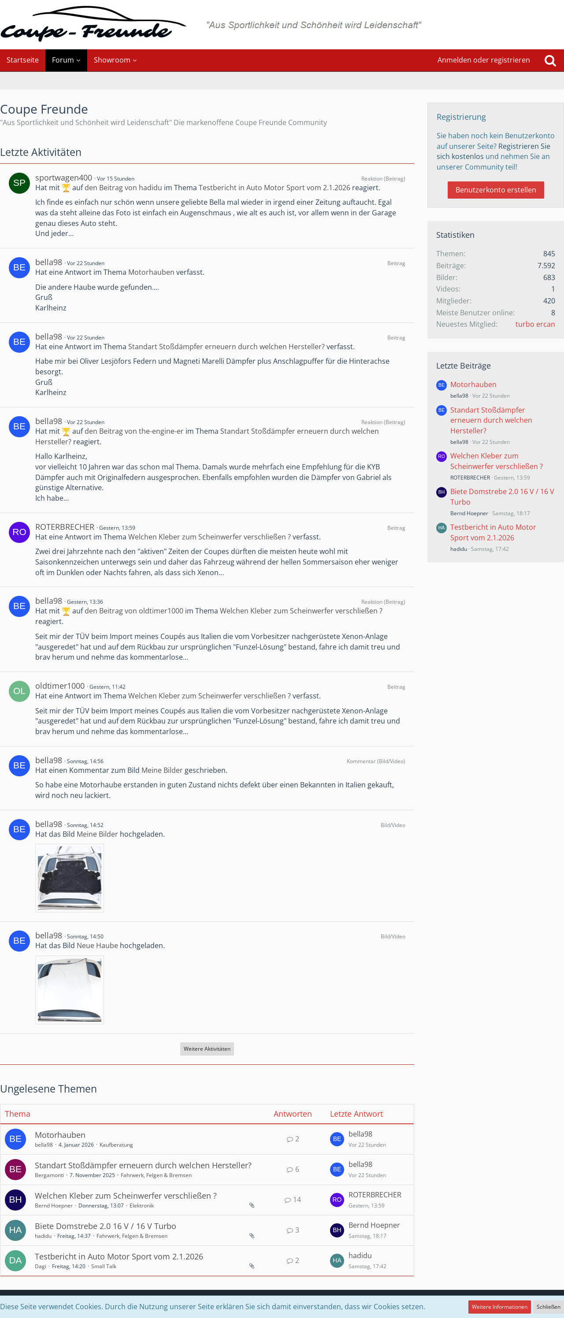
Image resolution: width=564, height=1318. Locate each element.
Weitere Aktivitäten (207, 1048)
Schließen (548, 1307)
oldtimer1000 (60, 685)
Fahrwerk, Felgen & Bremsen (156, 1175)
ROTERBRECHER (64, 526)
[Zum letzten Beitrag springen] (337, 1139)
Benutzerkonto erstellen (496, 190)
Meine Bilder (162, 770)
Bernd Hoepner (54, 1205)
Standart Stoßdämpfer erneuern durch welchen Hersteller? (226, 346)
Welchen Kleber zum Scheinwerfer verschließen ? (209, 537)
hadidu (43, 1236)
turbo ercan (535, 324)
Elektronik (142, 1205)
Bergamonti (49, 1175)
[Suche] (550, 60)
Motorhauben (151, 272)
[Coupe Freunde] (282, 24)
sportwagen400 (63, 177)
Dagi (40, 1266)
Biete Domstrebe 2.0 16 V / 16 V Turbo (105, 1226)
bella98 (48, 262)
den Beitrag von (123, 187)
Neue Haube (97, 945)
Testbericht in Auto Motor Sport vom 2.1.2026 (274, 187)
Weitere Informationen (499, 1307)
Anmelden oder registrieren (484, 60)
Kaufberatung (116, 1144)
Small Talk (103, 1266)
